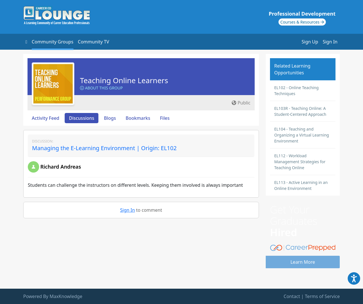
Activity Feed (45, 118)
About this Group (101, 88)
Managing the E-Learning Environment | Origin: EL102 (104, 148)
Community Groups (52, 42)
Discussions (81, 118)
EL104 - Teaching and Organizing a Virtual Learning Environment (301, 135)
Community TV (93, 42)
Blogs (110, 118)
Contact (292, 296)
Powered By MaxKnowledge (52, 296)
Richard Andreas (60, 166)
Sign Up (310, 42)
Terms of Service (322, 296)
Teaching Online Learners (124, 80)
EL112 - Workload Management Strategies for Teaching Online (299, 161)
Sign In (330, 42)
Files (165, 118)
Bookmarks (138, 118)
